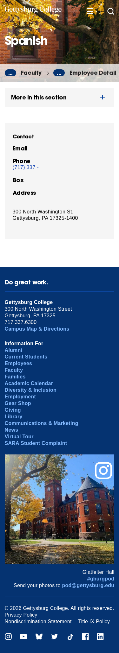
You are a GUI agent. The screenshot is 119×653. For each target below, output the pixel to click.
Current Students (26, 356)
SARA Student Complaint (36, 443)
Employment (20, 396)
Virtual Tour (19, 436)
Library (14, 416)
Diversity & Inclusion (30, 390)
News (11, 430)
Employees (18, 363)
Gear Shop (18, 403)
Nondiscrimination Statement (38, 621)
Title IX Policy (94, 621)
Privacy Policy (21, 615)
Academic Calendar (29, 383)
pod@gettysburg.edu (88, 585)
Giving (13, 410)
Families (15, 376)
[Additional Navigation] (89, 11)
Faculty (31, 72)
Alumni (14, 350)
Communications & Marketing (41, 423)
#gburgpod (101, 578)
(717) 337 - (26, 167)
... (10, 72)
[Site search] (110, 11)
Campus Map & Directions (37, 329)
